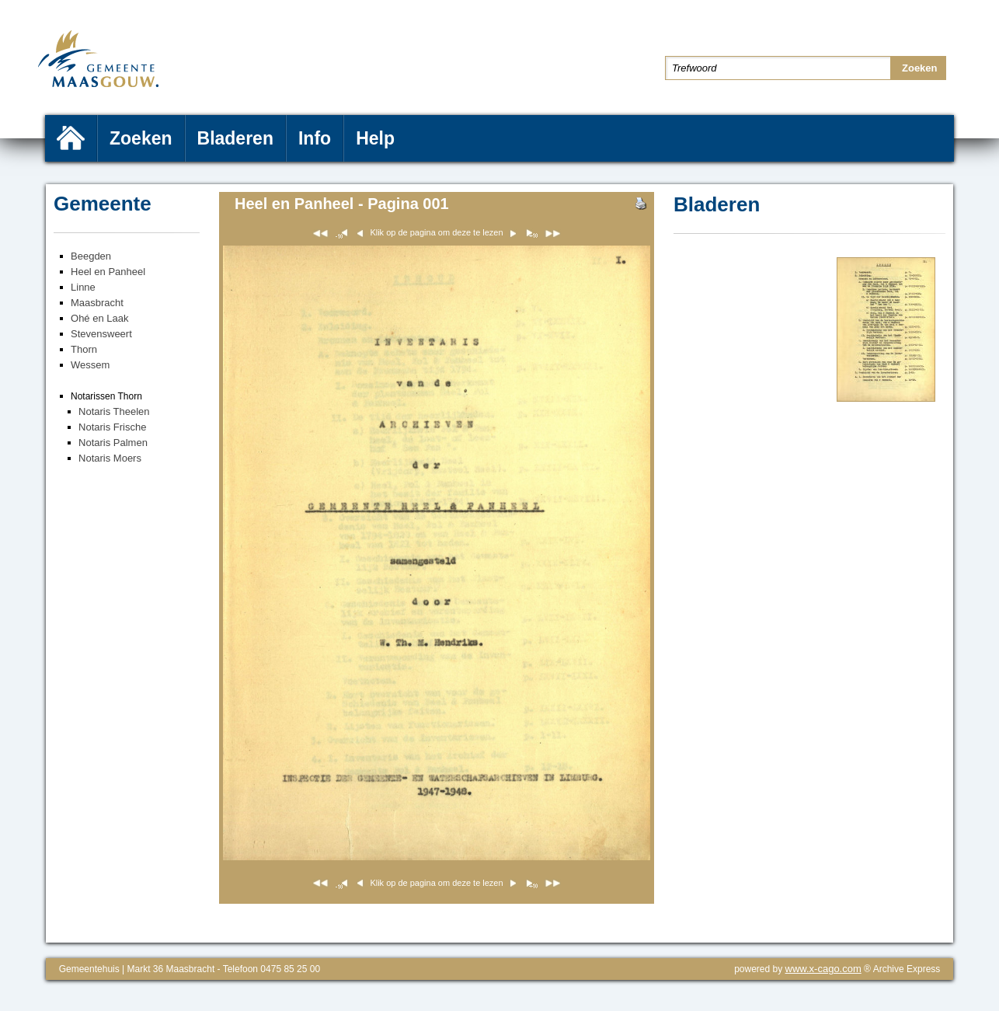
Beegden (91, 256)
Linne (83, 287)
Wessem (90, 365)
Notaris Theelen (114, 411)
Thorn (84, 349)
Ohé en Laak (99, 318)
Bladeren (235, 138)
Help (375, 138)
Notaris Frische (112, 427)
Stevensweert (101, 334)
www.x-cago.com (823, 968)
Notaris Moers (109, 458)
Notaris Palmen (113, 442)
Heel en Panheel (108, 271)
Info (314, 138)
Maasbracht (97, 303)
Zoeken (141, 138)
